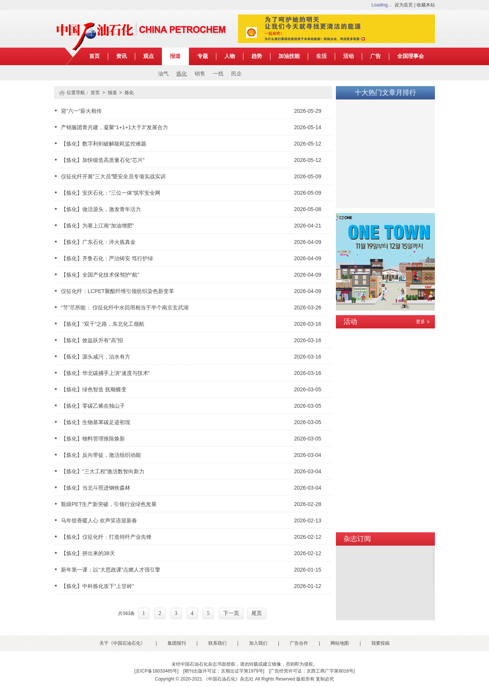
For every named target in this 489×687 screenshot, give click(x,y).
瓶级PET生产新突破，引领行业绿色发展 (109, 504)
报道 (175, 56)
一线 (218, 74)
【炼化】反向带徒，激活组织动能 (101, 455)
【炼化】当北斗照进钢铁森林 (95, 488)
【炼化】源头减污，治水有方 (95, 357)
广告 (375, 56)
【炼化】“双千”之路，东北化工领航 (102, 324)
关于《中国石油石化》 (122, 643)
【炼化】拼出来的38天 (88, 553)
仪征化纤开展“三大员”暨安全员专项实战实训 (113, 176)
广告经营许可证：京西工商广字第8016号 (311, 671)
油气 (163, 74)
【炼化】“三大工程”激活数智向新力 (102, 471)
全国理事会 (410, 56)
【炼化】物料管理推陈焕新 (93, 439)
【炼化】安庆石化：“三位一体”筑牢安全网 (110, 193)
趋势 (256, 56)
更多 (420, 321)
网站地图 (340, 643)
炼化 (181, 74)
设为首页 (404, 5)
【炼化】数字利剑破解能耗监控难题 (103, 144)
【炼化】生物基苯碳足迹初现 (95, 422)
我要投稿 (380, 643)
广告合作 (299, 643)
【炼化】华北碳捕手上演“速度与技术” (105, 373)
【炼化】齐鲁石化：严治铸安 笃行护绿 (107, 258)
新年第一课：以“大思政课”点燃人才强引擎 (110, 570)
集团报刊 (177, 643)
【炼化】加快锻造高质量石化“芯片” (102, 160)
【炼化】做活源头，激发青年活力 (101, 209)
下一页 (231, 613)
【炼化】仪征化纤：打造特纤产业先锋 (106, 537)
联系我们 (217, 643)
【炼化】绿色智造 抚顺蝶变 (93, 389)
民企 (236, 74)
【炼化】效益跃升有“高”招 (92, 340)
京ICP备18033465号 (156, 671)
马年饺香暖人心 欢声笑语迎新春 (99, 520)
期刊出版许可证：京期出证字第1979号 (223, 671)
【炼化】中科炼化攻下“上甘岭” (97, 586)
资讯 (121, 56)
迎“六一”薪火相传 (81, 111)
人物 (229, 56)
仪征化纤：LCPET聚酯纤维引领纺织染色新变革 (117, 291)
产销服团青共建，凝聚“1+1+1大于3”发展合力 (114, 127)
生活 (321, 56)
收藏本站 (426, 5)
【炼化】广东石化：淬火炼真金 (98, 242)
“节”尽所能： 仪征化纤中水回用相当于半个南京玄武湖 (125, 307)
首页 (94, 56)
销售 (200, 74)
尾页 (256, 613)
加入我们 (258, 643)
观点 (148, 56)
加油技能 (289, 56)
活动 (348, 56)
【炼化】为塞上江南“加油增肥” (97, 226)
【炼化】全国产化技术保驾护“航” (100, 275)
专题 (202, 56)
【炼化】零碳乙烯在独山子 (93, 406)
